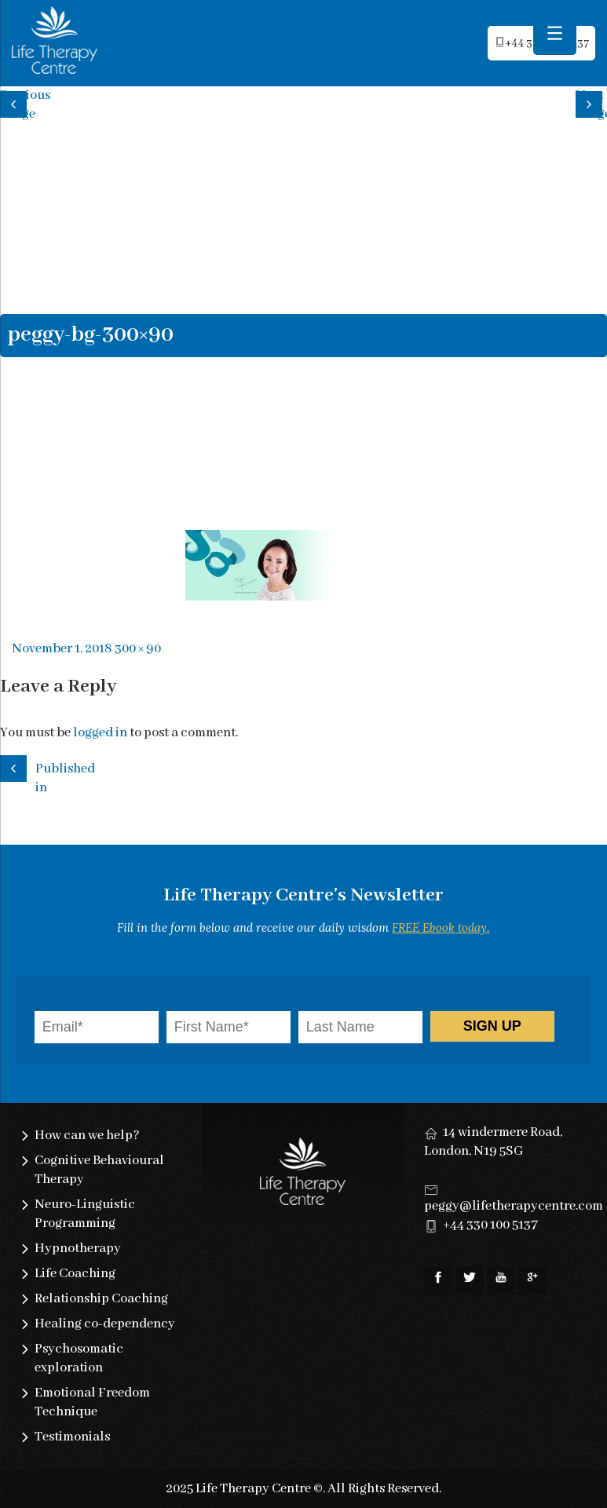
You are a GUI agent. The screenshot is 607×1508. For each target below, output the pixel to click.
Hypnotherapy (78, 1248)
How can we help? (87, 1135)
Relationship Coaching (101, 1299)
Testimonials (72, 1437)
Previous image (15, 102)
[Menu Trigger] (554, 33)
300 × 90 (138, 649)
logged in (100, 733)
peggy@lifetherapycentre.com (513, 1206)
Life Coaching (75, 1273)
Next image (591, 102)
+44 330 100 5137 (490, 1225)
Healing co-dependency (105, 1324)
